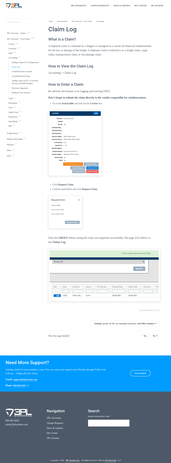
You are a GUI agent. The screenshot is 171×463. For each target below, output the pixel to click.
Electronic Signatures (20, 100)
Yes (145, 339)
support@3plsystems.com (26, 379)
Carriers (14, 48)
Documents (15, 115)
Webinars (12, 158)
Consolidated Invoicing (21, 85)
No (155, 339)
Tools (12, 120)
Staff (12, 57)
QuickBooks (15, 134)
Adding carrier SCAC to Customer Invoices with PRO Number (24, 92)
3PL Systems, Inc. (72, 460)
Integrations (15, 129)
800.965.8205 (19, 385)
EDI (12, 139)
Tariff (12, 110)
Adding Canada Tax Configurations (20, 69)
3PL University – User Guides (21, 42)
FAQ (11, 170)
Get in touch (140, 373)
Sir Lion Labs (110, 460)
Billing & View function (22, 105)
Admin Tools (15, 125)
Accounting (15, 62)
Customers (15, 52)
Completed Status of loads (22, 80)
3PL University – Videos (19, 36)
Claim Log (16, 75)
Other (11, 164)
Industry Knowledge (17, 153)
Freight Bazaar (14, 147)
